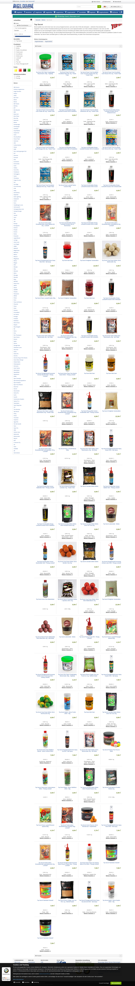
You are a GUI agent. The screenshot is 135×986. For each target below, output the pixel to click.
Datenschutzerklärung (44, 973)
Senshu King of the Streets (20, 357)
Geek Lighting (17, 196)
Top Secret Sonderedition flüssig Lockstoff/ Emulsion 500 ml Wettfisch (45, 524)
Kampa (15, 223)
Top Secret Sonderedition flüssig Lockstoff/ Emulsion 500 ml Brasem (89, 336)
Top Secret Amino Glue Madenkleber (45, 599)
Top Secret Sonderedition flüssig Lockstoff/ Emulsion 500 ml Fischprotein (67, 148)
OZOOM (16, 289)
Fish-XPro (16, 170)
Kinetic (15, 232)
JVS (14, 221)
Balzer (15, 99)
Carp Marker (17, 130)
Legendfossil (17, 238)
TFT (14, 407)
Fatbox (15, 167)
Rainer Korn (17, 322)
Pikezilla (16, 304)
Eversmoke (16, 163)
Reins (15, 331)
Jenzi (15, 217)
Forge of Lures (17, 180)
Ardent (15, 93)
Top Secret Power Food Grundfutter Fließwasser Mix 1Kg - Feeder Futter (89, 110)
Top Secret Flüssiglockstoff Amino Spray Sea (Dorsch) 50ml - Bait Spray (89, 901)
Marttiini (16, 252)
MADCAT (16, 248)
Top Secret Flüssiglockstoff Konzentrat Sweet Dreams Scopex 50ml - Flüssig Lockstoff (67, 864)
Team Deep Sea (17, 405)
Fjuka (15, 176)
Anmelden (22, 1)
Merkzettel (106, 1)
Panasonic (16, 293)
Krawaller (16, 236)
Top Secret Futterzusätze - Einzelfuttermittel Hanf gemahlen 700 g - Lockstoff (45, 450)
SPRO (15, 376)
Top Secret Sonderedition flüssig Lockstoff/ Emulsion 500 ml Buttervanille (111, 186)
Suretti (15, 397)
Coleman (16, 141)
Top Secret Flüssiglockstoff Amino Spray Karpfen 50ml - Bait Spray (111, 675)
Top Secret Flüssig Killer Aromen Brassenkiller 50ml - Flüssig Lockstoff (45, 562)
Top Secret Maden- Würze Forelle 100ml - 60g (67, 713)
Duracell (16, 157)
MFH (15, 265)
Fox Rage (16, 184)
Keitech (16, 227)
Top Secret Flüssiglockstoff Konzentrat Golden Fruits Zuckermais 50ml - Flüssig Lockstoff (45, 676)
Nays (15, 279)
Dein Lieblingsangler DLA (20, 151)
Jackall (15, 215)
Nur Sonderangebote (20, 28)
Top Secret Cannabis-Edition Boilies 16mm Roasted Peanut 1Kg (67, 524)
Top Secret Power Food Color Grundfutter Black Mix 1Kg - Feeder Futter (67, 74)
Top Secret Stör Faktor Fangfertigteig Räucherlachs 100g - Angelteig (45, 73)
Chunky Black (17, 137)
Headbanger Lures (18, 205)
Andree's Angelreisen (19, 89)
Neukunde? (31, 1)
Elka (15, 159)
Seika (15, 351)
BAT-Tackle (16, 103)
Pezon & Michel (18, 302)
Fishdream (16, 172)
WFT (15, 440)
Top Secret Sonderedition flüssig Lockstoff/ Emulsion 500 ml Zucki (89, 186)
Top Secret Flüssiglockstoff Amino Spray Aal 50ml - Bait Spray (67, 750)
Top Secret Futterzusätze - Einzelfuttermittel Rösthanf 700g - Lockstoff (67, 826)
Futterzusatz (19, 52)
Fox (14, 182)
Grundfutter (19, 54)
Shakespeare (17, 364)
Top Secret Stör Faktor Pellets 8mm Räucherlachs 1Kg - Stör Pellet (111, 336)
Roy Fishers (17, 337)
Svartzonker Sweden (19, 399)
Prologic (16, 316)
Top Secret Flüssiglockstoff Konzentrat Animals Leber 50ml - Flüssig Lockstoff (111, 562)
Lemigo (15, 240)
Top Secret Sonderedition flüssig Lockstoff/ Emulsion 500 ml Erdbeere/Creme (111, 111)
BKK (15, 112)
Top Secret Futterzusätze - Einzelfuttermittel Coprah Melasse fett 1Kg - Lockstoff (45, 224)
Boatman (16, 120)
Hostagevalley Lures (19, 209)
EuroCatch (16, 161)
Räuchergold (17, 327)
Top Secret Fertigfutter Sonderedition (89, 260)
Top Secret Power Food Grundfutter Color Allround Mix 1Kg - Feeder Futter (111, 148)
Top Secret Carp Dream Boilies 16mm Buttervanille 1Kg (111, 261)
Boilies (18, 48)
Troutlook (16, 417)
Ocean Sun (16, 283)
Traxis (15, 415)
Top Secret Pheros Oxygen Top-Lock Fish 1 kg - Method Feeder (67, 901)
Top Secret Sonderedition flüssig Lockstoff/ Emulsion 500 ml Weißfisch (67, 110)
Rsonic (15, 339)
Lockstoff (18, 58)
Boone (15, 122)
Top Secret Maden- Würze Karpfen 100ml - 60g (111, 901)
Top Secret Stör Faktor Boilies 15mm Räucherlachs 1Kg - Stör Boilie (89, 449)
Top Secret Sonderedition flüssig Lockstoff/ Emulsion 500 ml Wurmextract (67, 224)
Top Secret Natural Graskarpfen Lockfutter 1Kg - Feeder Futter (67, 487)
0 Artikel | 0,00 (116, 6)
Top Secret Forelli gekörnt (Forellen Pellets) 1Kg (111, 788)
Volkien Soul (17, 432)
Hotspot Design (18, 211)
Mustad (16, 277)
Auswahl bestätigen (104, 983)
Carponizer (16, 132)
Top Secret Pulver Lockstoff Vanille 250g (45, 298)
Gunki (15, 201)
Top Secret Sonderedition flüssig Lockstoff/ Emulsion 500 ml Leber (89, 223)
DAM (15, 149)
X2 (14, 444)
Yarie (15, 446)
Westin (15, 438)
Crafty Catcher (17, 145)
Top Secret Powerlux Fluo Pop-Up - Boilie (111, 750)
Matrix (15, 254)
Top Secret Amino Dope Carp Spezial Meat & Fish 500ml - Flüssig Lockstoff (89, 863)
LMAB (15, 246)
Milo (15, 269)
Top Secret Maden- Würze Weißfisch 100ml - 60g (67, 788)
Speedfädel (16, 372)
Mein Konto (96, 1)
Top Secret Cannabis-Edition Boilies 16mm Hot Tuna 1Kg (111, 713)
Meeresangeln (116, 962)
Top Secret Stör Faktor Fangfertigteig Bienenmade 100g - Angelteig (67, 675)
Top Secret (19, 41)
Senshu (16, 355)
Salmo (15, 343)
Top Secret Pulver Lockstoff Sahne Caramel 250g (67, 186)
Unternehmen (31, 962)
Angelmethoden (39, 41)
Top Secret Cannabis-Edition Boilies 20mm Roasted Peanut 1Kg (89, 788)
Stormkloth (17, 391)
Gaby (15, 190)
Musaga (16, 275)
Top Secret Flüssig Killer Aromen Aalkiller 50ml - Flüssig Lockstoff (111, 487)
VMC (15, 430)
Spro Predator (17, 382)
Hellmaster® (17, 207)
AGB (42, 962)
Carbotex (16, 128)
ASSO (15, 95)
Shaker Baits (17, 362)
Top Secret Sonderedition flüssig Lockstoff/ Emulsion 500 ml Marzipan (111, 298)
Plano (15, 306)
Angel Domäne (17, 91)
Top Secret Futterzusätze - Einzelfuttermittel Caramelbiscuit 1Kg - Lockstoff (111, 224)
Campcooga (17, 124)
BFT (15, 108)
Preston (16, 310)
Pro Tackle (16, 314)
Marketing (36, 982)
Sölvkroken (16, 370)
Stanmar (16, 386)
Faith (15, 165)
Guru (15, 203)
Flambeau (16, 178)
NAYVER (16, 281)
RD (14, 329)
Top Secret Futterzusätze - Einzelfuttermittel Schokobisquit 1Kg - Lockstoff (67, 412)
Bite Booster (17, 110)
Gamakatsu (17, 192)
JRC (15, 219)
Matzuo (16, 256)
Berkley (15, 106)
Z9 (14, 450)
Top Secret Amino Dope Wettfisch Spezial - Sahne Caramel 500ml (45, 750)
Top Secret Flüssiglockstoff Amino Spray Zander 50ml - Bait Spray (111, 449)
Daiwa (15, 147)
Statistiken (27, 982)
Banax (15, 101)
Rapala (15, 324)
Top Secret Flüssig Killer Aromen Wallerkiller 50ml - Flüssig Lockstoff (45, 487)
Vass (15, 426)
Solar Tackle (17, 368)
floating (18, 78)
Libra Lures (16, 242)
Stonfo (15, 388)
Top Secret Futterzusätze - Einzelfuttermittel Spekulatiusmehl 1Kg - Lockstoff (45, 864)
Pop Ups (18, 62)
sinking (18, 76)
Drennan (16, 155)
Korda (15, 234)
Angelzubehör (48, 41)
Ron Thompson (17, 335)
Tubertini (16, 419)
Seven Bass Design (18, 360)
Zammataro (17, 452)
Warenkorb (117, 1)
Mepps (15, 262)
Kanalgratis (17, 225)
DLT (14, 153)
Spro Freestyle (17, 378)
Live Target (16, 244)
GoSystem (16, 198)
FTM (15, 188)
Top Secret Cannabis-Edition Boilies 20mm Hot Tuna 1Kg (89, 524)
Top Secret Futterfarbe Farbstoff (111, 862)
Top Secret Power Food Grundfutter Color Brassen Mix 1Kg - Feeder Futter (111, 73)
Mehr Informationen (18, 979)
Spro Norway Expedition (20, 380)
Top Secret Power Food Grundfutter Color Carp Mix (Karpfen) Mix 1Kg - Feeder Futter (89, 74)
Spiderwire (16, 374)
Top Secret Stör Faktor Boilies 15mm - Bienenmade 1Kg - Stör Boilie (89, 750)
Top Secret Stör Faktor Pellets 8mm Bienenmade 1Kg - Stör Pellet (45, 336)
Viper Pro (16, 428)
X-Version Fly (17, 442)
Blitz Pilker (16, 116)
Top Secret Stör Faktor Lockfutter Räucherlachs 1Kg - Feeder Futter (45, 411)
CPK (15, 143)
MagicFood (16, 250)
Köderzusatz (19, 56)
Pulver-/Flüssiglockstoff (22, 64)
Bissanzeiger (101, 962)
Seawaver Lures (18, 347)
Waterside (16, 434)
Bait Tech (16, 97)
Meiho (15, 260)
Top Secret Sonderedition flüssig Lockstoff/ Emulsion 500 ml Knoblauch (89, 148)
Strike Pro (16, 393)
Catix (15, 134)
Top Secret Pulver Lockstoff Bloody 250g (67, 449)
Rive (15, 333)
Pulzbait (16, 318)
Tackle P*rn (16, 401)
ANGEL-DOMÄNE (24, 6)
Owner (15, 287)
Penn (15, 300)
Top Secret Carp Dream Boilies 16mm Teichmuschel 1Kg (45, 713)
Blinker (106, 962)
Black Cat (16, 114)
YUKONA (16, 448)
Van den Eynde (17, 424)
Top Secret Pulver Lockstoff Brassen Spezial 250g (45, 825)
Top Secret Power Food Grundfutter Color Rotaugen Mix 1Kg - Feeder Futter (45, 148)
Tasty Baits (16, 403)
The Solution (17, 409)
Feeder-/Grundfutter (21, 50)
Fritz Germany (17, 186)
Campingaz (17, 126)
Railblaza (16, 320)
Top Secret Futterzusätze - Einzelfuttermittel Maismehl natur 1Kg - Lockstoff (67, 337)
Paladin (16, 291)
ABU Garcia (16, 87)
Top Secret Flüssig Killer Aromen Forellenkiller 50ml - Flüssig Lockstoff (89, 411)
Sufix (15, 395)
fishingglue (17, 174)
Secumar (16, 349)
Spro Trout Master (18, 384)
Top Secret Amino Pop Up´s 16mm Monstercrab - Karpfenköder (89, 825)
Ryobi (15, 341)
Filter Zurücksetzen (22, 25)
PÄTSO (15, 296)
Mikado (16, 267)
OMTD (15, 285)
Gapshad (16, 194)
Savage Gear (17, 345)
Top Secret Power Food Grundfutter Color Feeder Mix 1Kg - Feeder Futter (45, 110)
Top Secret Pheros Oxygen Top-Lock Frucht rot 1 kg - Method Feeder (89, 675)
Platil (15, 308)
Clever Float (17, 139)
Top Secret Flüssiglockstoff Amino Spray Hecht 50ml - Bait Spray (111, 825)
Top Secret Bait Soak (67, 260)
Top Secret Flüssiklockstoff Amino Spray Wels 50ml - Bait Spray (45, 261)
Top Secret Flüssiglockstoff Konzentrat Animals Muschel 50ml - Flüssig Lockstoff (45, 375)
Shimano (16, 366)
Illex (15, 213)
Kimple (15, 229)
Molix (15, 273)
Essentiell (17, 982)
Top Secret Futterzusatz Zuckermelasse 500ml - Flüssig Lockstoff (45, 788)
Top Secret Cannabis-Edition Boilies (89, 486)
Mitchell (16, 271)
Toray (15, 413)
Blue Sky (16, 118)
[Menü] (9, 968)
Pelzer (15, 298)
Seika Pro (16, 353)
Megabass (16, 258)
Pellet (17, 60)
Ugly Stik (16, 422)
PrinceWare (17, 312)
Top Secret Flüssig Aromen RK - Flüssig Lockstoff (89, 637)
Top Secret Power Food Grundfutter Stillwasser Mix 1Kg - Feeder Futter (45, 186)
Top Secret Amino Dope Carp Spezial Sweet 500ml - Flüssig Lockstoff (67, 374)
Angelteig (18, 46)
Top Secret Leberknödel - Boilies (111, 524)
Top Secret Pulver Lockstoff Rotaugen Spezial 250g (111, 637)
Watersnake (17, 436)
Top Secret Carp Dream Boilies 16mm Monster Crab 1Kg (67, 562)
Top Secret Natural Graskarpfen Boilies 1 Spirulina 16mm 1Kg (67, 600)
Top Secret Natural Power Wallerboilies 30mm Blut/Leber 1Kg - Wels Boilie (45, 637)
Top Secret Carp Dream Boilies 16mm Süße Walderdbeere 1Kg (89, 600)
